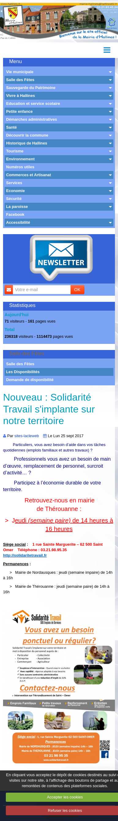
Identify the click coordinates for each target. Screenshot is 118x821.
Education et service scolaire (33, 103)
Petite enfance (19, 111)
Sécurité (14, 198)
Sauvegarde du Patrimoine (30, 87)
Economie (15, 190)
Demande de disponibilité (29, 379)
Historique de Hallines (26, 143)
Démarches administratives (31, 119)
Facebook (15, 214)
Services (14, 182)
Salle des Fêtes (20, 79)
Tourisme (15, 151)
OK (77, 289)
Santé (11, 127)
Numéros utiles (20, 167)
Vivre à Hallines (20, 95)
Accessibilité (18, 222)
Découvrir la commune (27, 135)
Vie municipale (19, 72)
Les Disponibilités (23, 371)
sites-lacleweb (26, 436)
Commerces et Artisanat (28, 175)
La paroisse (17, 206)
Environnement (20, 159)
